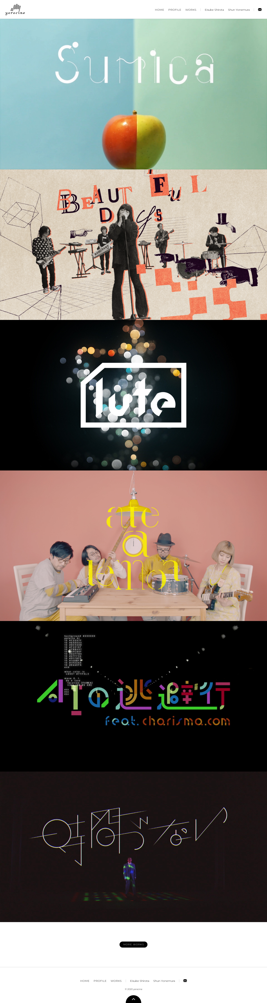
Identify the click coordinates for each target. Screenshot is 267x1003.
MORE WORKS (133, 944)
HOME (159, 9)
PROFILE (174, 9)
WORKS (190, 9)
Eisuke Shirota (214, 9)
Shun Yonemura (239, 9)
